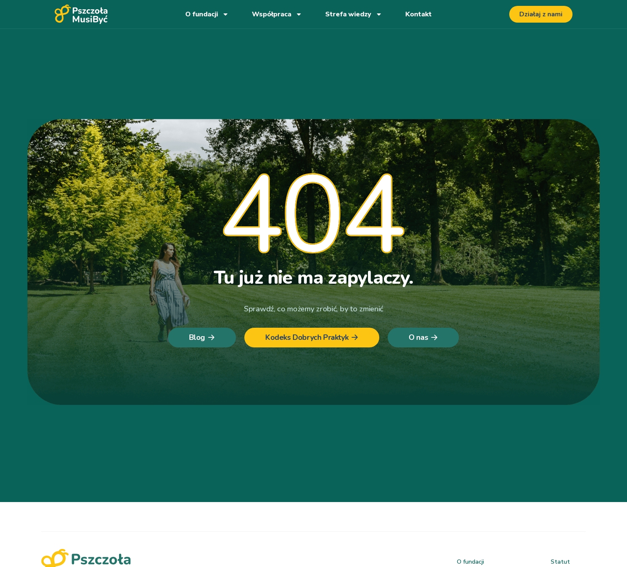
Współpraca (277, 14)
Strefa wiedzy (353, 14)
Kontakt (418, 14)
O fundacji (207, 14)
